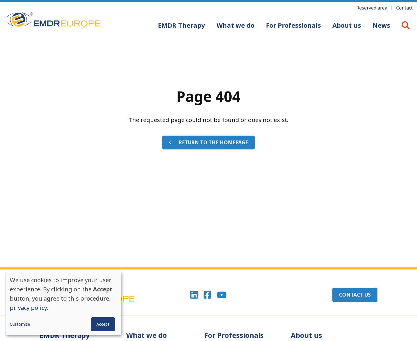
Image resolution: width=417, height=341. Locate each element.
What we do (235, 25)
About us (346, 25)
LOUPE (406, 25)
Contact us (355, 294)
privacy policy (28, 308)
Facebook (207, 295)
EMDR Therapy (181, 25)
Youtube (222, 295)
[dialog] (63, 303)
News (381, 25)
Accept (102, 324)
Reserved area (371, 8)
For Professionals (293, 25)
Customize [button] (20, 324)
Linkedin (194, 295)
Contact (404, 8)
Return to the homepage (213, 142)
